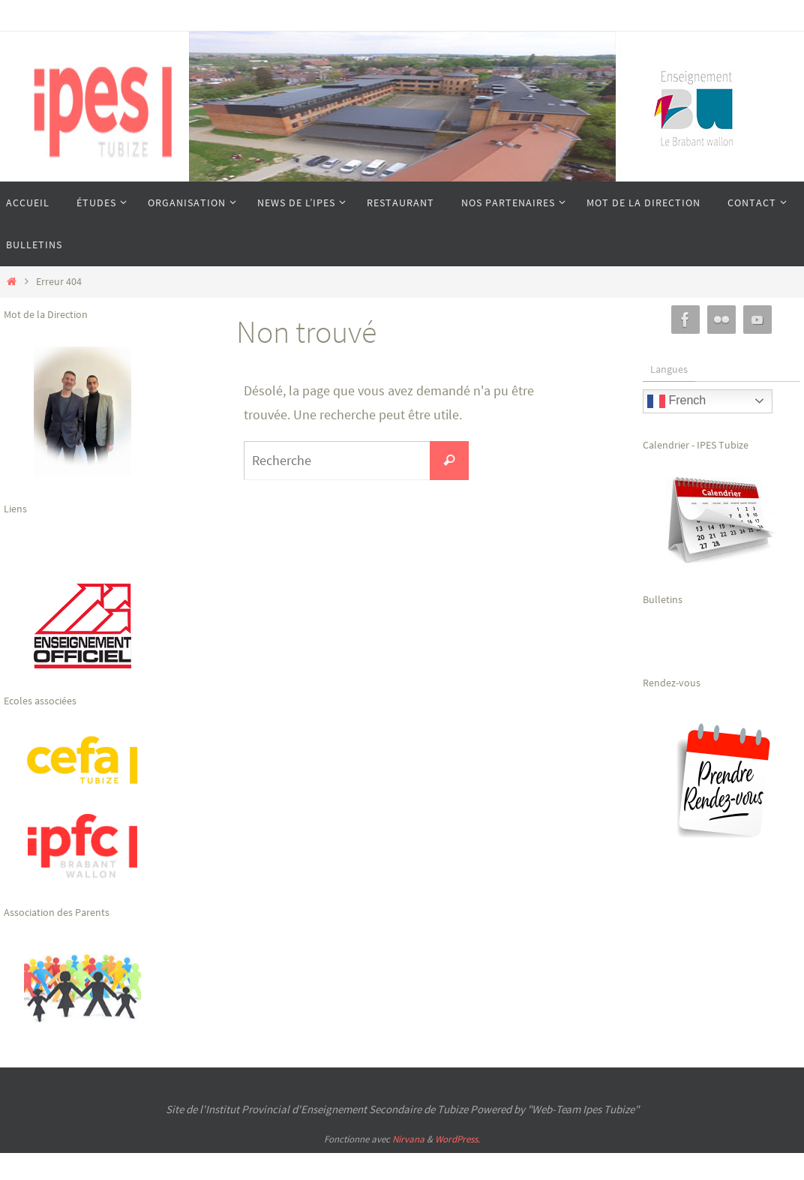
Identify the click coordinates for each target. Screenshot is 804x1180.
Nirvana (408, 1139)
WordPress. (457, 1139)
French (676, 401)
